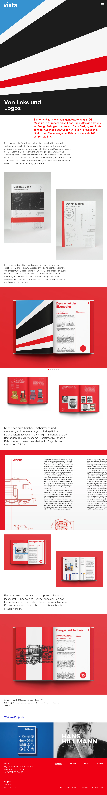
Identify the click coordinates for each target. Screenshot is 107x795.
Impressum (71, 788)
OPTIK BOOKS (9, 785)
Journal (99, 764)
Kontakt (86, 764)
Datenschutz (84, 788)
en (9, 782)
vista (10, 6)
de (5, 782)
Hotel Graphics (10, 788)
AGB (60, 788)
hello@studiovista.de (14, 769)
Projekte (58, 764)
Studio (73, 764)
